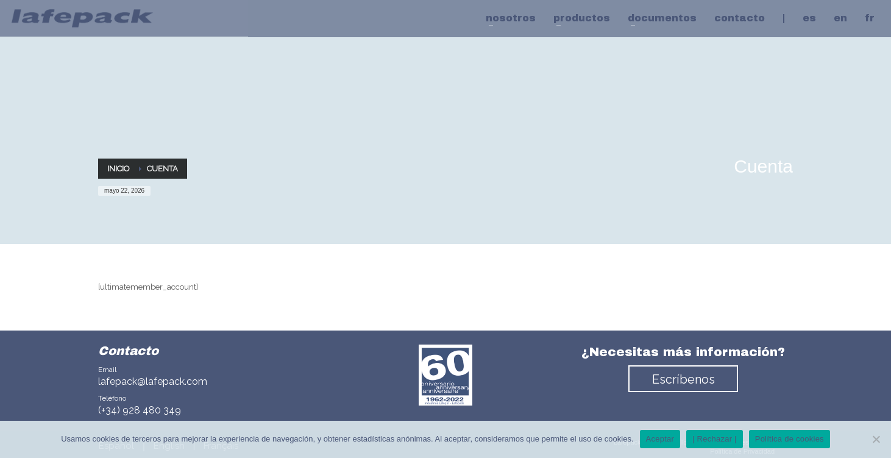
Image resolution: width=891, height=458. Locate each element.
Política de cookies (789, 438)
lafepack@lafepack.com (152, 381)
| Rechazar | (714, 438)
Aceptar (660, 438)
